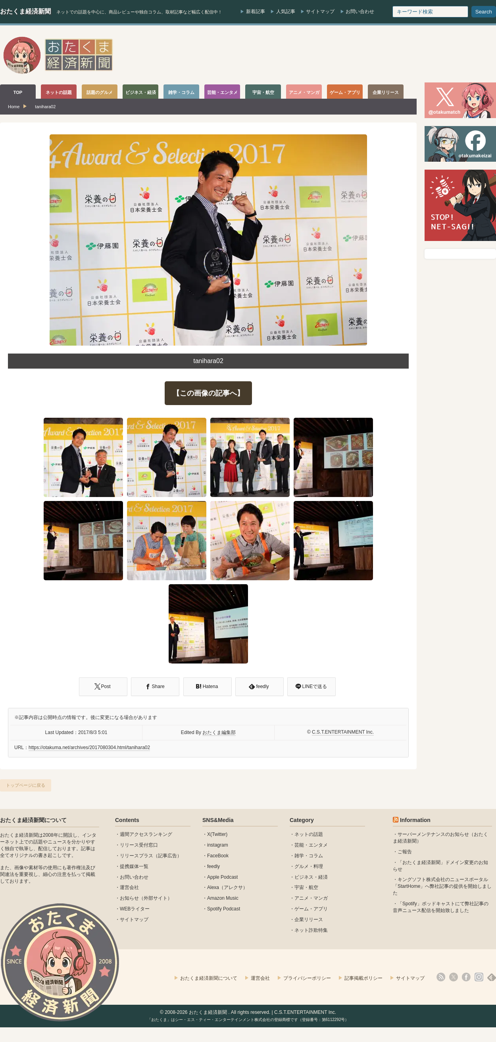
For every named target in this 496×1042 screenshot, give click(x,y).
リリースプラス (136, 855)
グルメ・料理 (308, 866)
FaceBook (218, 855)
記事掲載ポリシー (363, 978)
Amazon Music (222, 898)
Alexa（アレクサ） (227, 887)
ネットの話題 (308, 834)
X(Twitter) (217, 834)
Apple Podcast (222, 877)
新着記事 (255, 11)
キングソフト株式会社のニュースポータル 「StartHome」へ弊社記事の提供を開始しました (442, 886)
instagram (217, 845)
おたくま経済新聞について (33, 820)
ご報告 (405, 852)
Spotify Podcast (223, 909)
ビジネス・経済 (311, 877)
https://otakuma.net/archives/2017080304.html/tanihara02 (89, 747)
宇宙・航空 (306, 887)
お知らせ (129, 898)
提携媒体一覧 (134, 866)
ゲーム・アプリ (311, 909)
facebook (466, 977)
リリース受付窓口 (139, 845)
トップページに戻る (25, 785)
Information (415, 820)
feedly (213, 866)
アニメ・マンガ (311, 898)
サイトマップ (320, 11)
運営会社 (129, 887)
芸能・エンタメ (311, 845)
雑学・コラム (308, 855)
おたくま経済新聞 (25, 11)
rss (440, 977)
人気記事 (285, 11)
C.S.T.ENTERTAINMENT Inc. (343, 732)
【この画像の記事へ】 (208, 393)
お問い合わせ (360, 11)
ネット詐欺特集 (311, 930)
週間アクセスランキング (146, 834)
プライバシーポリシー (307, 978)
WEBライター (135, 909)
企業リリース (308, 919)
